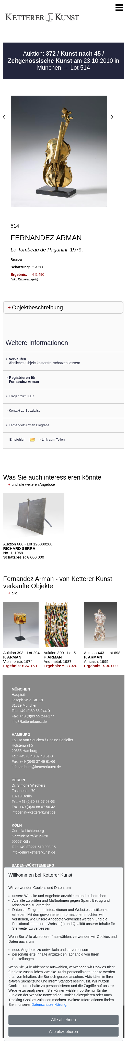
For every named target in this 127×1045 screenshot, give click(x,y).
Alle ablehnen (63, 1020)
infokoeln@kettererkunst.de (33, 852)
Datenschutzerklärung (48, 1004)
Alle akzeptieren (63, 1031)
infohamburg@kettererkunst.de (36, 767)
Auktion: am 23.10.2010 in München (63, 60)
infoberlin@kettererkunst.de (33, 812)
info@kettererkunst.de (29, 721)
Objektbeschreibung (37, 307)
